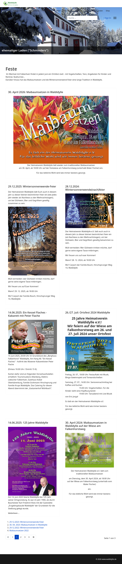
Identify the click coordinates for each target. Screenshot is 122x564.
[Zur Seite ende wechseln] (33, 537)
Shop (108, 11)
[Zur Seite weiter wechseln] (29, 537)
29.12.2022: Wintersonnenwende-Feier (26, 527)
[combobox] (82, 18)
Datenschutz (89, 11)
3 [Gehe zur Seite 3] (24, 537)
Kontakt (79, 11)
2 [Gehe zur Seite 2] (20, 537)
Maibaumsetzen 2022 (19, 530)
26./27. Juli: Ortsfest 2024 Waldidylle (87, 312)
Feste (27, 11)
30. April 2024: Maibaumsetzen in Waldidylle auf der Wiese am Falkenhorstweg (86, 426)
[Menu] (114, 18)
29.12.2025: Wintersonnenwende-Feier (32, 186)
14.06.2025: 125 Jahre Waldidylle (28, 422)
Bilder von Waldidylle (64, 11)
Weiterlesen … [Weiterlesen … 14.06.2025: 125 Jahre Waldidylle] (13, 513)
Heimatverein (49, 11)
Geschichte (35, 11)
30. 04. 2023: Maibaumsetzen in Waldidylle (28, 524)
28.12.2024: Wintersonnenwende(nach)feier (85, 188)
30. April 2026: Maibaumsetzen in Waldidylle (35, 92)
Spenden (99, 11)
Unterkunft (6, 11)
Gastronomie (17, 11)
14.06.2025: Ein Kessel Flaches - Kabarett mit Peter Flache (27, 314)
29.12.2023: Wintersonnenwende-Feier (26, 522)
